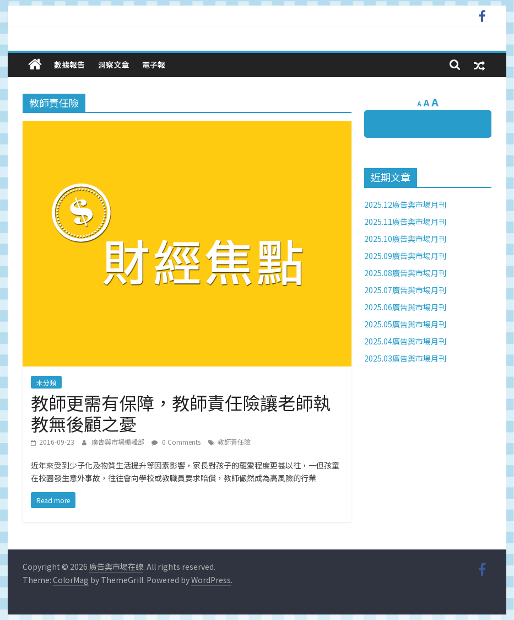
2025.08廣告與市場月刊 (405, 272)
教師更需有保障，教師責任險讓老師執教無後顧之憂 (181, 413)
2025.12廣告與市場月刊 (405, 204)
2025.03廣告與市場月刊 (405, 358)
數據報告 (69, 64)
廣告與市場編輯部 (118, 441)
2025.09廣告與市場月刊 (405, 255)
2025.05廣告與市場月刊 (405, 324)
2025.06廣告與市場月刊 (405, 306)
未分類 (46, 382)
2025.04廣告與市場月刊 (405, 341)
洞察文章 (113, 64)
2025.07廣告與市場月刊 (405, 289)
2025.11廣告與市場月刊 (405, 221)
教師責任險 (234, 441)
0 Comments (176, 441)
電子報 (153, 64)
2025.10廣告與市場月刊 (405, 238)
